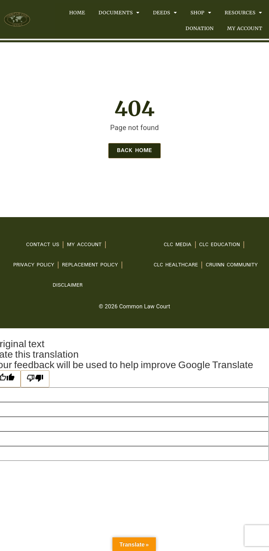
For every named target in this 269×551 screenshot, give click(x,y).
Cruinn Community (231, 265)
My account (244, 28)
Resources (243, 13)
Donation (200, 28)
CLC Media (177, 245)
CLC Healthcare (176, 265)
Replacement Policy (90, 265)
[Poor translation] (35, 378)
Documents (119, 13)
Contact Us (43, 245)
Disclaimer (68, 285)
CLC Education (219, 245)
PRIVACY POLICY (33, 265)
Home (77, 12)
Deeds (165, 13)
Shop (201, 13)
